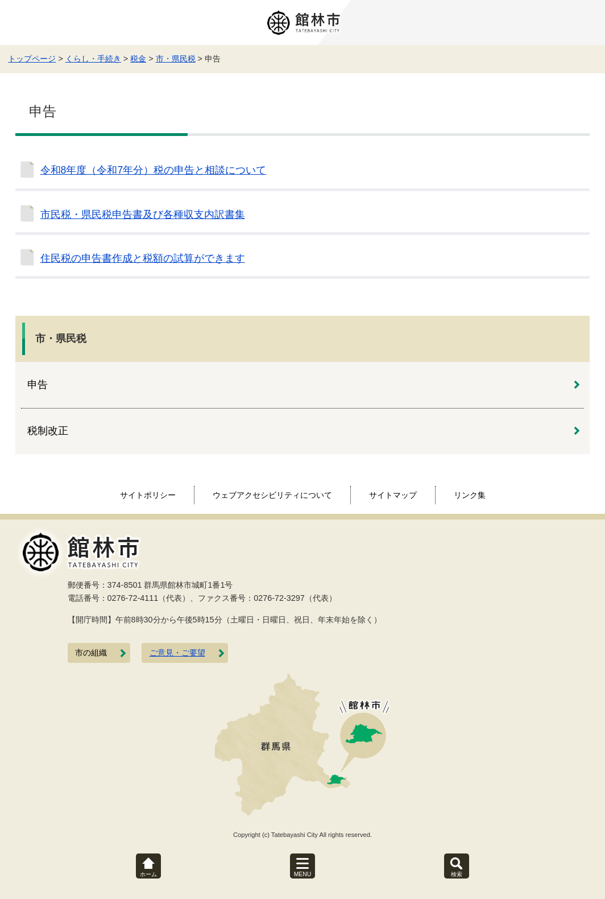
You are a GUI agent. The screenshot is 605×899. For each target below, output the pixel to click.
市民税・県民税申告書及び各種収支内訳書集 (142, 214)
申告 (37, 384)
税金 (138, 58)
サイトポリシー (148, 495)
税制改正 (47, 430)
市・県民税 (176, 58)
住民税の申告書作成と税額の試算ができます (142, 258)
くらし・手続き (93, 58)
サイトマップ (393, 495)
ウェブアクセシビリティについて (272, 495)
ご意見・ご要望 (177, 653)
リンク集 (470, 495)
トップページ (32, 58)
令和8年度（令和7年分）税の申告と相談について (153, 170)
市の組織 (91, 653)
